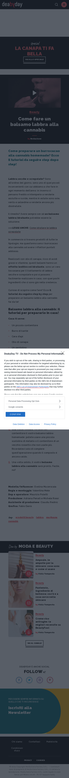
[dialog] (34, 389)
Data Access (34, 424)
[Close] (63, 354)
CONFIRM (15, 414)
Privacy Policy (50, 424)
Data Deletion (19, 424)
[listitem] (34, 401)
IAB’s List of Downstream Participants (33, 387)
